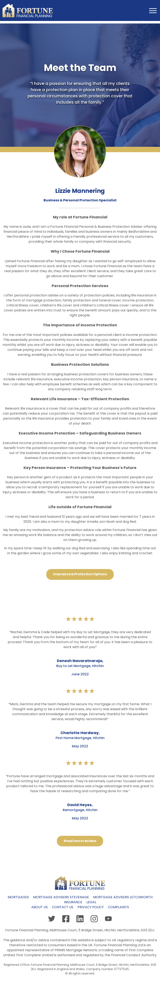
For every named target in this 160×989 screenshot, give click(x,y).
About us (39, 907)
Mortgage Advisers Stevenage (61, 897)
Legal (91, 902)
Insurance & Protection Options (80, 574)
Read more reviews (80, 840)
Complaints (118, 907)
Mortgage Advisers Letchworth (122, 897)
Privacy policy (91, 907)
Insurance (73, 902)
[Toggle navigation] (152, 10)
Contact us (62, 907)
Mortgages (18, 897)
